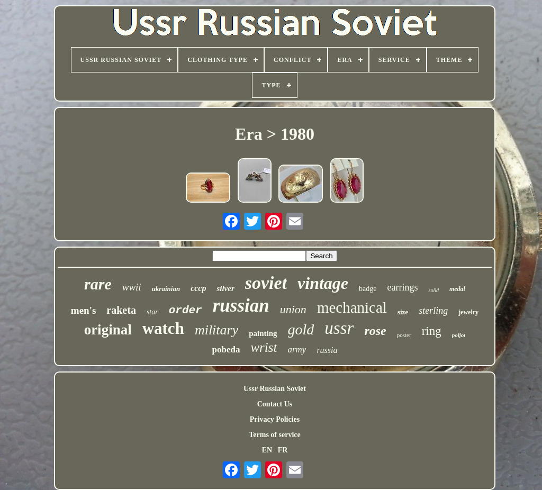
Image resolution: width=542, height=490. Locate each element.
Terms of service (274, 435)
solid (433, 290)
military (216, 330)
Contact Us (275, 404)
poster (404, 335)
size (403, 312)
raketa (121, 310)
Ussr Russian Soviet (274, 389)
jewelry (468, 312)
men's (83, 310)
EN (267, 450)
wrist (263, 347)
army (296, 349)
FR (283, 450)
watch (163, 328)
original (108, 330)
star (152, 312)
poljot (459, 335)
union (293, 309)
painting (263, 333)
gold (301, 329)
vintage (322, 283)
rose (375, 331)
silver (225, 288)
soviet (266, 283)
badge (367, 289)
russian (241, 305)
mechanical (352, 307)
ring (431, 331)
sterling (433, 310)
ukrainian (166, 289)
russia (327, 350)
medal (457, 289)
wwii (131, 287)
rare (98, 284)
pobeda (226, 349)
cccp (198, 288)
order (185, 310)
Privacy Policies (275, 419)
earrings (402, 287)
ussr (339, 328)
